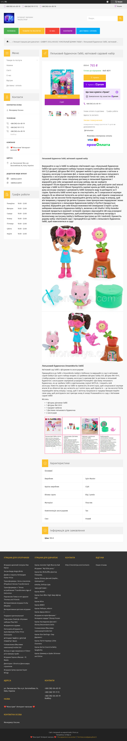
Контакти (67, 31)
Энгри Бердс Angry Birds (13, 571)
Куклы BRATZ (40, 605)
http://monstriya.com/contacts (77, 565)
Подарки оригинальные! (14, 616)
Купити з (96, 84)
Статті (8, 70)
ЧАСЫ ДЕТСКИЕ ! (41, 588)
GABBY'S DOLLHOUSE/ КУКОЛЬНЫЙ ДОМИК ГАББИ (61, 42)
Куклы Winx (39, 601)
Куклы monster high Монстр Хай (47, 565)
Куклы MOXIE (40, 592)
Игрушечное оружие (12, 625)
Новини (9, 65)
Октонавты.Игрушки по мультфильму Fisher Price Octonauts (14, 632)
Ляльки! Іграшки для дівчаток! (26, 42)
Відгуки (9, 80)
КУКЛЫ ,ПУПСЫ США (42, 585)
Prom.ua (75, 732)
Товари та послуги (32, 31)
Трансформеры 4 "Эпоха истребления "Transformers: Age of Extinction (17, 590)
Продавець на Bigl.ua (63, 735)
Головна (11, 31)
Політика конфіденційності (87, 737)
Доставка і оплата (88, 31)
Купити (96, 78)
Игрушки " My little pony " (45, 568)
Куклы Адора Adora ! (42, 612)
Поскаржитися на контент (67, 737)
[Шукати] (120, 18)
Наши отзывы (101, 565)
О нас (52, 31)
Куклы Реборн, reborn (43, 608)
